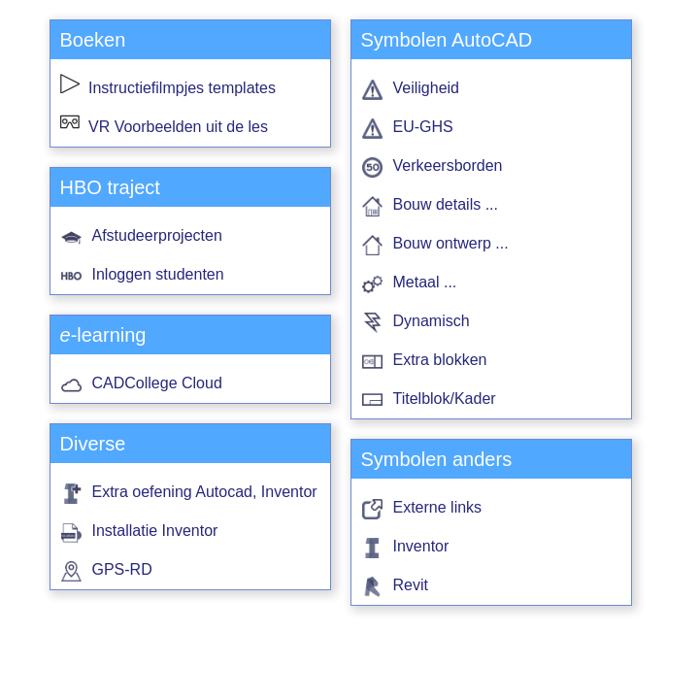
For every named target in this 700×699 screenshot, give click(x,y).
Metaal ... (425, 282)
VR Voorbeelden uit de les (164, 126)
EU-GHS (423, 126)
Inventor (421, 546)
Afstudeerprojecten (157, 235)
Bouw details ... (446, 204)
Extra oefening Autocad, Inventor (204, 491)
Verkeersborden (448, 165)
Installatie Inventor (155, 530)
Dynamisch (431, 321)
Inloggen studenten (158, 274)
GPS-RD (122, 569)
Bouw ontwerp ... (451, 243)
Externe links (438, 507)
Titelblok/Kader (444, 398)
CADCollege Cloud (157, 383)
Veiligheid (426, 88)
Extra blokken (440, 359)
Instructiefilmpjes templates (168, 88)
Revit (410, 585)
